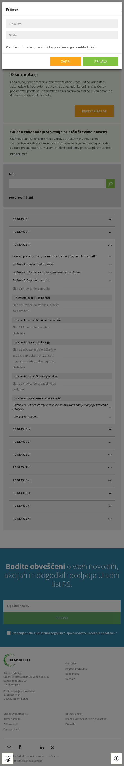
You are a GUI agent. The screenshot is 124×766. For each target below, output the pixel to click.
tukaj (91, 47)
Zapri (66, 61)
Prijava (100, 61)
